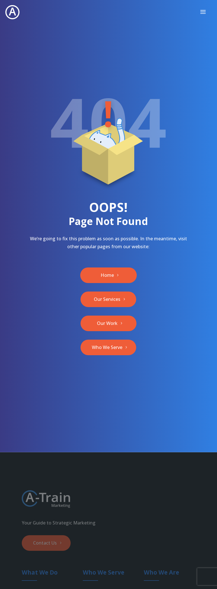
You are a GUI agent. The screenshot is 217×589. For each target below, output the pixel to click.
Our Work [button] (107, 323)
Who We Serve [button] (107, 347)
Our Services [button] (107, 299)
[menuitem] (203, 12)
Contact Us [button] (45, 543)
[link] (12, 12)
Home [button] (107, 275)
